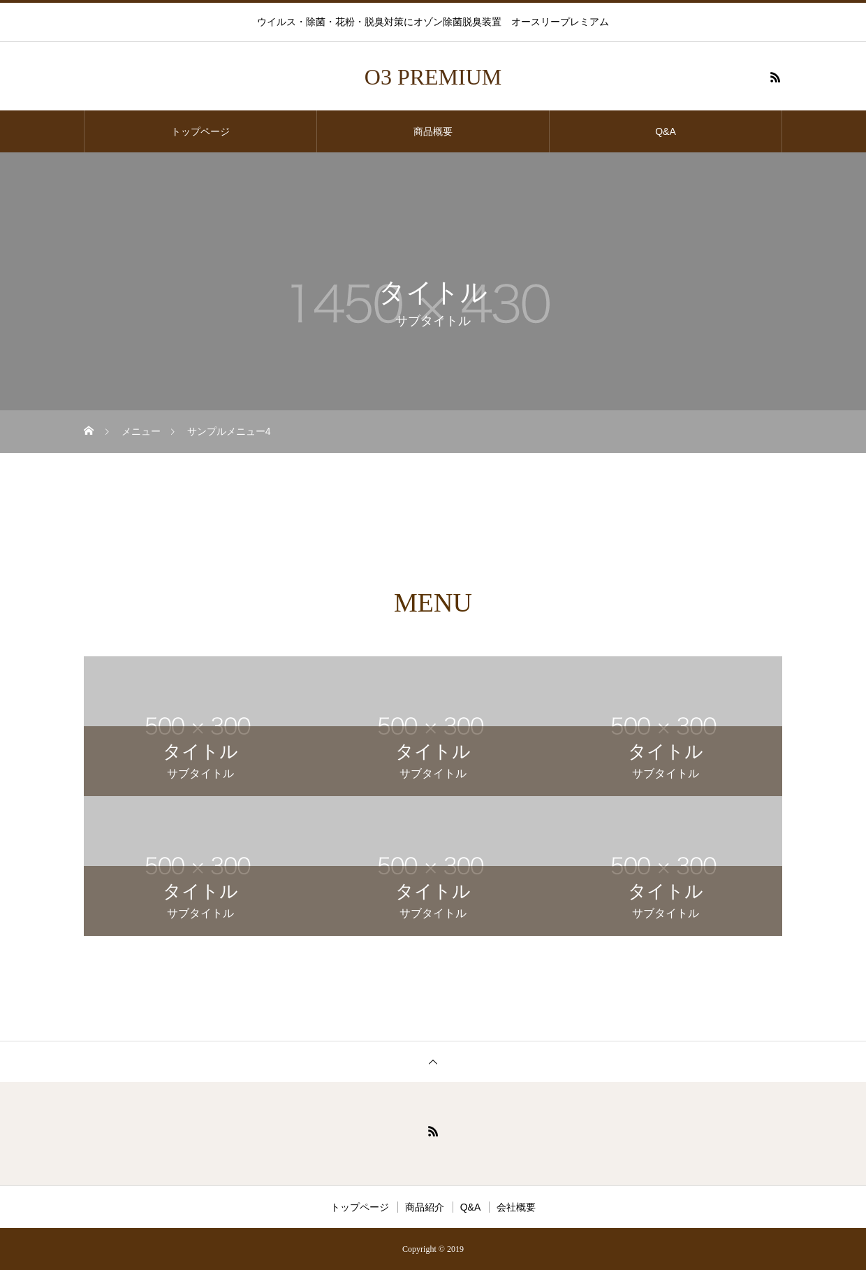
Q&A (665, 131)
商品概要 (433, 131)
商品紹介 (424, 1207)
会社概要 (516, 1207)
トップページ (200, 131)
